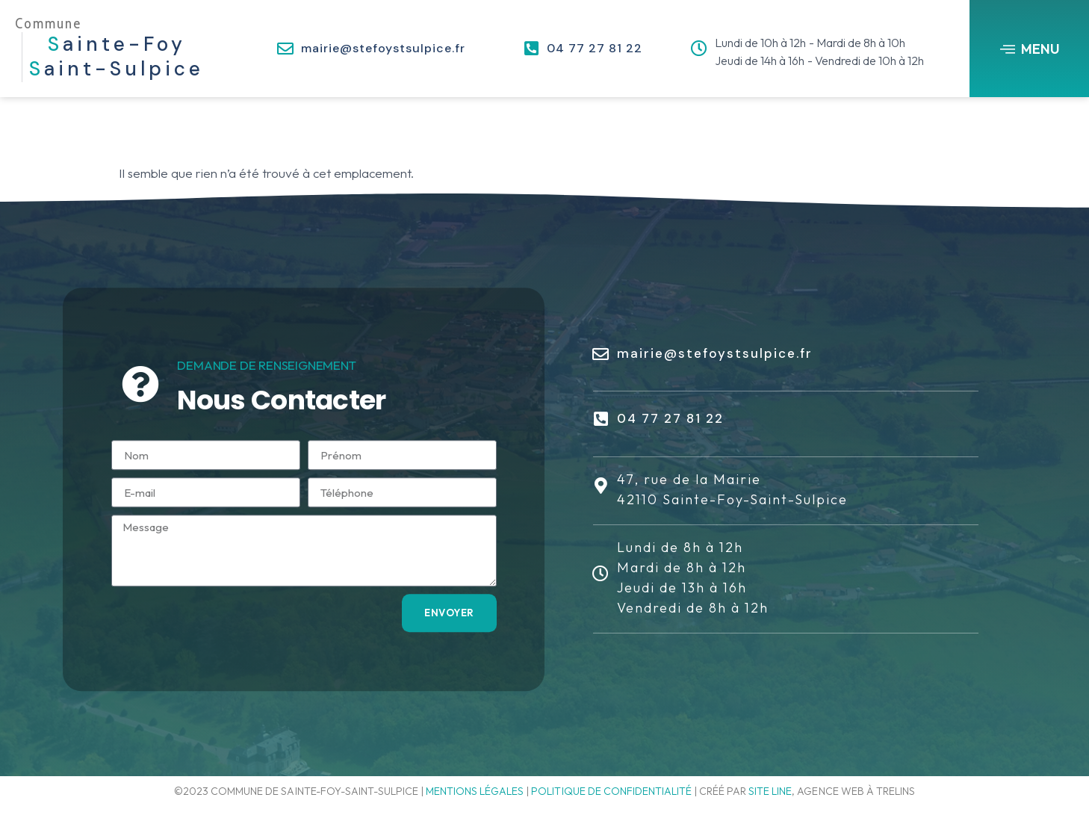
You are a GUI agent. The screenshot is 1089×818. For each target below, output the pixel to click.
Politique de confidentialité (611, 791)
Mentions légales (475, 791)
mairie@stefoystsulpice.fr (383, 48)
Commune (48, 23)
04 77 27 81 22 (594, 48)
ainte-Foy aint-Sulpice (116, 56)
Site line (770, 791)
